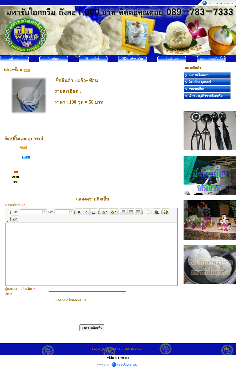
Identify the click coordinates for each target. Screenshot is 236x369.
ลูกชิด (10, 162)
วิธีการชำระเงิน (132, 59)
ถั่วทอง (10, 166)
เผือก (9, 171)
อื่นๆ (9, 181)
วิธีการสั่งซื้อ (93, 59)
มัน (8, 176)
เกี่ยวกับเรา (53, 59)
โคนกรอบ (12, 147)
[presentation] (88, 313)
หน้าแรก (14, 59)
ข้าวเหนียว (13, 157)
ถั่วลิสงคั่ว (12, 152)
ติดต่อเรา (171, 59)
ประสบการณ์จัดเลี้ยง (211, 59)
